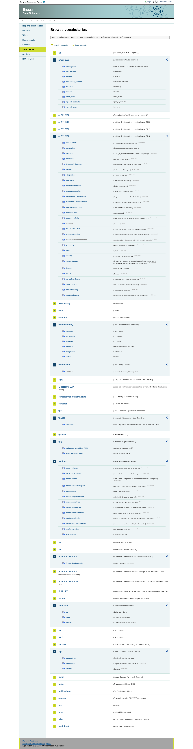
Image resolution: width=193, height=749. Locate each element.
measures (70, 180)
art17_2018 (64, 136)
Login (149, 2)
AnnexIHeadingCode (74, 563)
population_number (74, 82)
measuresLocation (73, 191)
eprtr (60, 380)
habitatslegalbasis (73, 507)
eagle (68, 617)
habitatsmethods (72, 518)
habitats (69, 169)
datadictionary (65, 325)
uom (60, 712)
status (68, 357)
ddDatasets (70, 336)
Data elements (28, 40)
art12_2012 (64, 60)
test (60, 705)
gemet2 (62, 434)
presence (69, 87)
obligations (70, 352)
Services (26, 54)
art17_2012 (64, 129)
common (62, 317)
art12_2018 (64, 115)
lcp (60, 651)
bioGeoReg (70, 148)
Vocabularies (28, 49)
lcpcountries (71, 658)
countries (70, 159)
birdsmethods (71, 479)
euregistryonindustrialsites (72, 397)
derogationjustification (75, 497)
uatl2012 (69, 622)
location (69, 77)
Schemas (26, 45)
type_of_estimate (73, 102)
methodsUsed (71, 213)
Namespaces (28, 59)
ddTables (69, 341)
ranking (69, 256)
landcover (63, 605)
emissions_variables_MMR (77, 448)
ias (59, 542)
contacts (69, 331)
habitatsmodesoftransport (76, 523)
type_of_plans (71, 107)
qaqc (68, 250)
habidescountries (73, 502)
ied (60, 549)
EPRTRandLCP (66, 387)
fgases (61, 418)
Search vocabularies (61, 45)
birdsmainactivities (73, 473)
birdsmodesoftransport (75, 486)
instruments (71, 534)
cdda (60, 310)
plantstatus (70, 663)
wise (60, 719)
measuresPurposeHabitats (76, 196)
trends (68, 273)
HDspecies (70, 175)
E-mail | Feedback (30, 741)
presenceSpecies (73, 234)
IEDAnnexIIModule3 (68, 571)
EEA (33, 2)
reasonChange (72, 261)
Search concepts (80, 45)
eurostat (62, 404)
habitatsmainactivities (75, 513)
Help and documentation (32, 26)
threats (69, 268)
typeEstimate (71, 284)
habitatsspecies (72, 529)
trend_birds (70, 97)
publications (64, 691)
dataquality (64, 365)
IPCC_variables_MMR (74, 453)
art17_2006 (64, 122)
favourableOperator (74, 164)
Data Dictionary (42, 21)
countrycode (71, 67)
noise (61, 684)
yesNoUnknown (72, 295)
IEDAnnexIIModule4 (68, 581)
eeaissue (69, 346)
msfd (61, 677)
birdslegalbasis (72, 468)
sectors (69, 669)
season (69, 92)
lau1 (60, 630)
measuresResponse (74, 207)
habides (62, 461)
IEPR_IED (63, 591)
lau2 (60, 637)
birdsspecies (71, 491)
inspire (61, 598)
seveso (62, 698)
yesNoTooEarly (72, 290)
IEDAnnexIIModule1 (68, 556)
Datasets (26, 30)
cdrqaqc (69, 153)
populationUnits (72, 218)
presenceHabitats (73, 229)
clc (67, 612)
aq (59, 53)
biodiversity (64, 303)
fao (60, 411)
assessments (71, 143)
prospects (70, 245)
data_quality (71, 71)
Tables (25, 35)
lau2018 (62, 644)
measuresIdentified (73, 186)
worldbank (63, 726)
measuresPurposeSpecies (76, 202)
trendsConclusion (73, 279)
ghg (60, 441)
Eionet (33, 21)
